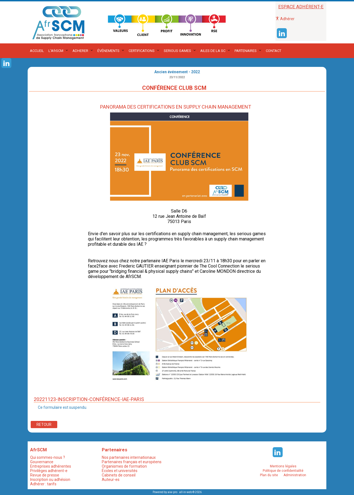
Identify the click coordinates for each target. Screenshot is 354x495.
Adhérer (285, 19)
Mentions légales (283, 466)
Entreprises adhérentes (50, 466)
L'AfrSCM (55, 51)
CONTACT (273, 51)
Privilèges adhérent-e (48, 470)
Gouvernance (41, 462)
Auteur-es (110, 479)
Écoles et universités (119, 470)
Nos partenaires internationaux (129, 457)
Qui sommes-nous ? (47, 457)
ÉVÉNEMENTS (108, 51)
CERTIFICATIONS (142, 51)
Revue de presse (44, 475)
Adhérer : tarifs (43, 484)
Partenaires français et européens (132, 462)
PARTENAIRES (246, 51)
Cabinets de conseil (119, 475)
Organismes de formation (124, 466)
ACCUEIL (37, 51)
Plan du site (269, 475)
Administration (294, 475)
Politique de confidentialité (283, 471)
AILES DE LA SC (212, 51)
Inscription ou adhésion (50, 479)
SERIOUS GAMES (177, 51)
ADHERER (80, 51)
